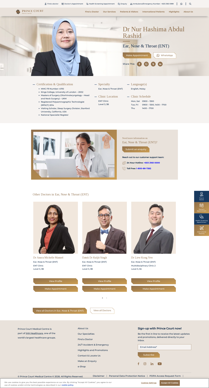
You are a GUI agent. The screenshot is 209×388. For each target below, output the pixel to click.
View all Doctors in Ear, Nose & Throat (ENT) (60, 310)
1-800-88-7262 (143, 168)
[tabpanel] (55, 247)
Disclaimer (98, 376)
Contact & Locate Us (89, 355)
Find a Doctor (92, 11)
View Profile (55, 281)
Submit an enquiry (136, 149)
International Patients (153, 11)
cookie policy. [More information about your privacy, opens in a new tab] (68, 385)
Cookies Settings (148, 383)
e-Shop (82, 366)
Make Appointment (137, 55)
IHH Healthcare (34, 333)
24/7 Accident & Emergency (93, 344)
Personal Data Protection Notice (127, 376)
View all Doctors (102, 310)
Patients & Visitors (129, 11)
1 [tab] (102, 298)
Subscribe (148, 355)
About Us (188, 11)
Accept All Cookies (169, 383)
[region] (104, 383)
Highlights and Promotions (93, 350)
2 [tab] (106, 298)
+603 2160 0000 (152, 163)
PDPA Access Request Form (165, 376)
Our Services (109, 11)
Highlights (174, 11)
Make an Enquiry (87, 361)
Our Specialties (86, 334)
